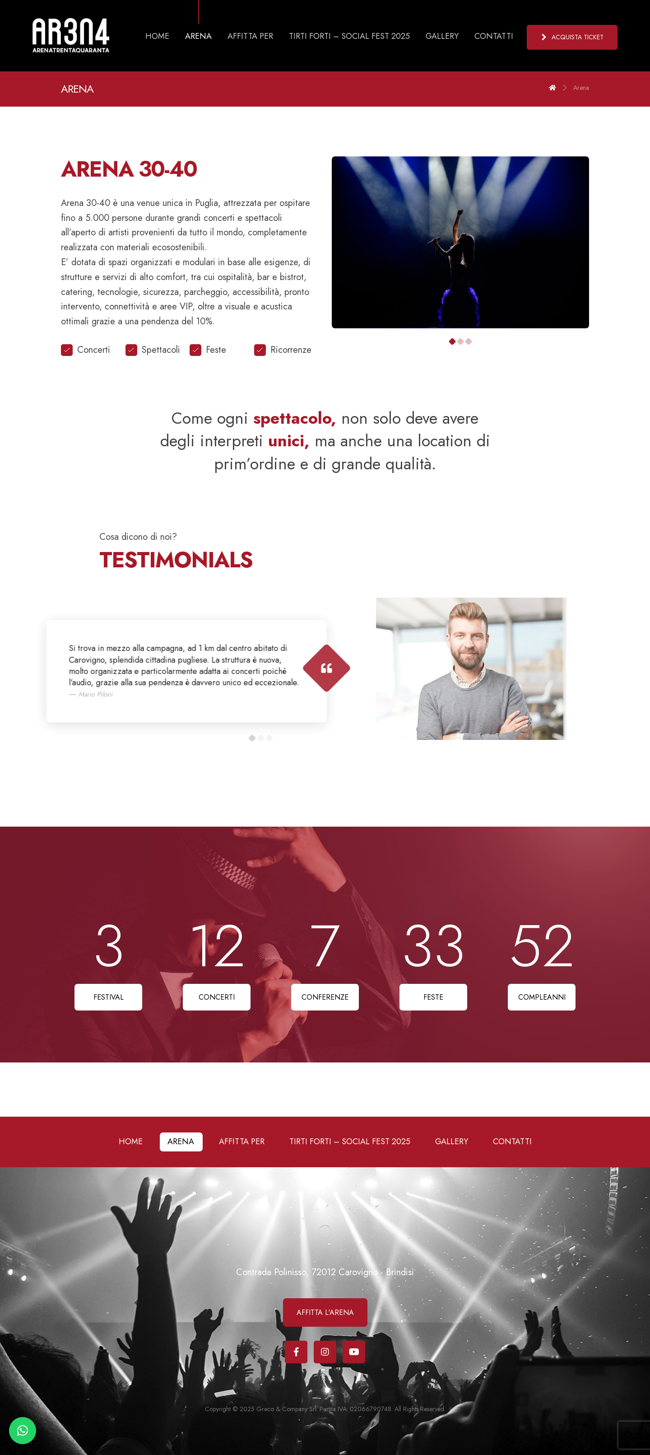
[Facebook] (296, 1352)
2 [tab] (460, 342)
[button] (22, 1430)
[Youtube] (354, 1352)
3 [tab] (469, 342)
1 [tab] (452, 342)
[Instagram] (325, 1352)
